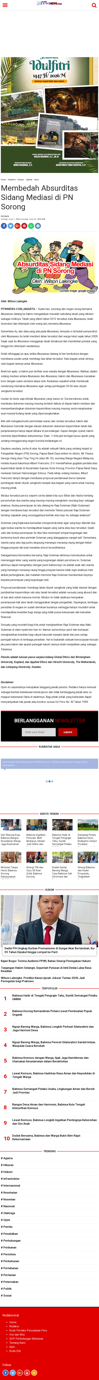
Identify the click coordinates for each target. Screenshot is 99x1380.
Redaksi (14, 1326)
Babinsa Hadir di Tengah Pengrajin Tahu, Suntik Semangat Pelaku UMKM (62, 841)
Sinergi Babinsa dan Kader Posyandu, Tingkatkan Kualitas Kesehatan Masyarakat (86, 876)
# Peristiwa (8, 1254)
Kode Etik (15, 1351)
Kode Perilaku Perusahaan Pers (28, 1330)
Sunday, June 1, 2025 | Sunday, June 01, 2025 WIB (23, 219)
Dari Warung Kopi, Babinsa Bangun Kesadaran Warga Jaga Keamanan (11, 839)
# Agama (7, 1158)
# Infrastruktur (10, 1178)
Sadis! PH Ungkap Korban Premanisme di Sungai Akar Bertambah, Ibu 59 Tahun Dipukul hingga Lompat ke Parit (49, 950)
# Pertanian (8, 1275)
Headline (12, 180)
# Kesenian (8, 1199)
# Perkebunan (10, 1261)
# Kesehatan (9, 1192)
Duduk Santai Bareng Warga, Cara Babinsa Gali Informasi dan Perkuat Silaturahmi (62, 875)
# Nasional (8, 1206)
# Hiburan (7, 1165)
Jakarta (29, 180)
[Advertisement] (49, 31)
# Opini (5, 1220)
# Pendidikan (9, 1233)
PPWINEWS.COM (11, 309)
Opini (36, 180)
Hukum (21, 180)
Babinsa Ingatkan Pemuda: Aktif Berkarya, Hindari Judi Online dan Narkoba (35, 841)
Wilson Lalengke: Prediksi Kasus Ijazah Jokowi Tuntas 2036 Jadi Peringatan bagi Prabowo (43, 979)
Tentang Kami (17, 1342)
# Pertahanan (9, 1268)
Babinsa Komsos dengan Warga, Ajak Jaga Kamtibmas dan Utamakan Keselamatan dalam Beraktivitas (50, 1059)
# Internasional (10, 1185)
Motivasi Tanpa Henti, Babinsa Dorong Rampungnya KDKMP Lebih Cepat (9, 875)
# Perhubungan (11, 1240)
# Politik (6, 1288)
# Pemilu (6, 1226)
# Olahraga (8, 1213)
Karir (12, 1347)
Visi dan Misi (17, 1334)
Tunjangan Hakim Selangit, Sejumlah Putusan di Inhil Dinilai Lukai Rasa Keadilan (46, 969)
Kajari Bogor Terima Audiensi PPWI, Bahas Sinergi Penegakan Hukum (46, 961)
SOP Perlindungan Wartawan (26, 1338)
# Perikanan (8, 1247)
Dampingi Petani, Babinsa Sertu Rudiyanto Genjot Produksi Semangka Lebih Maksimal (87, 842)
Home (3, 180)
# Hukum (7, 1172)
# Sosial (6, 1295)
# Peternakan (9, 1282)
